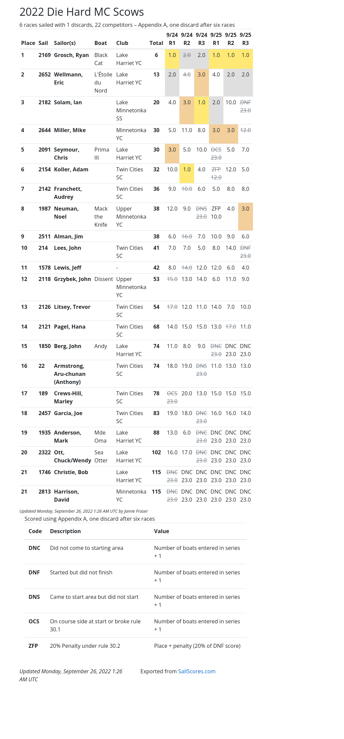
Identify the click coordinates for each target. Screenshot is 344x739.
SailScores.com (196, 671)
